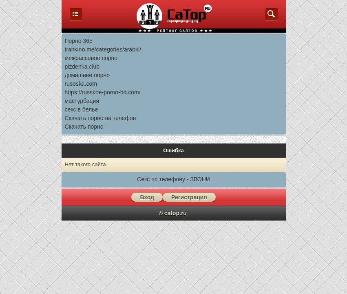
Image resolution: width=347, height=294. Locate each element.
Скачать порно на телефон (100, 118)
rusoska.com (81, 83)
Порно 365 (79, 41)
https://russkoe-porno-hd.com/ (103, 92)
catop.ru (175, 213)
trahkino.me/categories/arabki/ (103, 49)
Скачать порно (84, 126)
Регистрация (189, 197)
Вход (147, 197)
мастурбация (82, 101)
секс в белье (81, 109)
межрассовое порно (91, 58)
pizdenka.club (82, 66)
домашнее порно (87, 75)
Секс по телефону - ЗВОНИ (173, 179)
